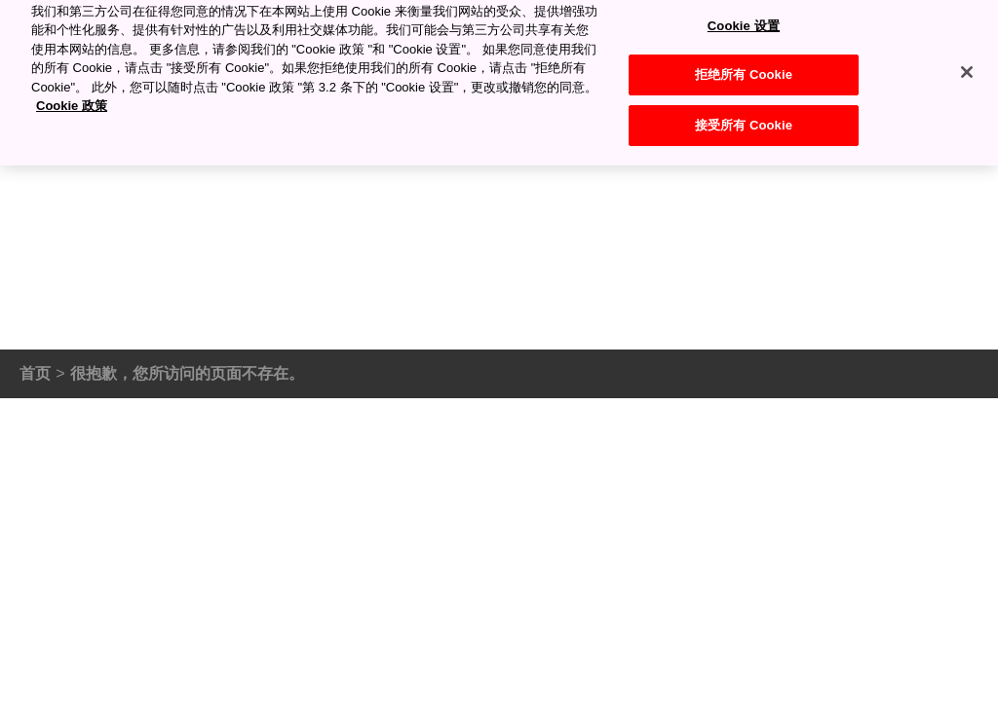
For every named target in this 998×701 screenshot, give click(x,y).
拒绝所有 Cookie (743, 65)
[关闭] (966, 62)
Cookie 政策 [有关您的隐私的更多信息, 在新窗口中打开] (71, 97)
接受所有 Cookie (743, 115)
